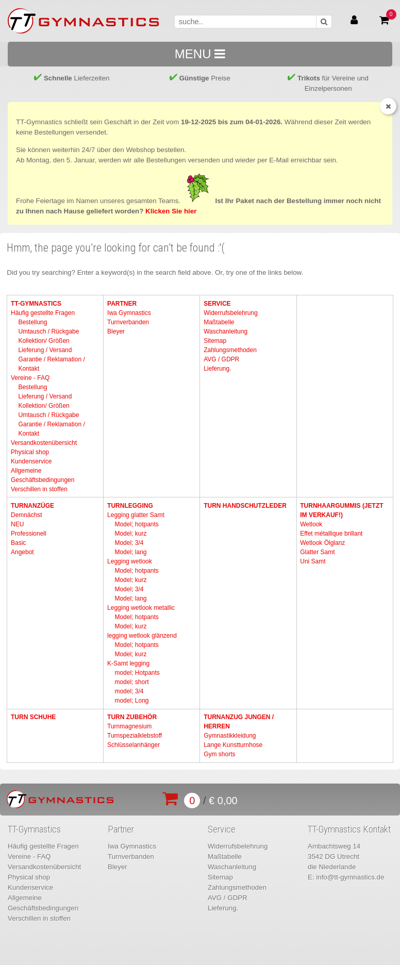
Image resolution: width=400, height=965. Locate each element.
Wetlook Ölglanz (322, 542)
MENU (200, 54)
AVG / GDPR (221, 359)
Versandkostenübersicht (44, 442)
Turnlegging (130, 505)
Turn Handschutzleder (245, 505)
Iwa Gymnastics (129, 313)
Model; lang (130, 552)
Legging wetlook (129, 561)
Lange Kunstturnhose (233, 744)
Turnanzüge (32, 505)
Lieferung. (217, 368)
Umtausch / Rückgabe (48, 331)
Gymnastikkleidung (230, 735)
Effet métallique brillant (331, 533)
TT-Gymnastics (36, 303)
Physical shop (30, 452)
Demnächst (26, 515)
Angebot (22, 552)
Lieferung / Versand (45, 350)
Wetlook (311, 524)
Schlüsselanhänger (133, 744)
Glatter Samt (317, 552)
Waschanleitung (225, 331)
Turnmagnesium (129, 726)
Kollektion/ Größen (43, 340)
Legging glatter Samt (135, 515)
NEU (17, 524)
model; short (131, 682)
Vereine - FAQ (30, 377)
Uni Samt (312, 561)
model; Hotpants (136, 672)
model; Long (131, 700)
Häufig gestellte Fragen (43, 313)
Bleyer (116, 331)
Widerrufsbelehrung (231, 313)
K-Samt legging (128, 663)
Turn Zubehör (132, 717)
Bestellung (32, 322)
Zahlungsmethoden (230, 350)
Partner (122, 303)
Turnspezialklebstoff (134, 735)
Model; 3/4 (128, 542)
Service (217, 303)
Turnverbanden (128, 322)
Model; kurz (130, 533)
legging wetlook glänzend (142, 635)
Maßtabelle (219, 322)
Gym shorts (219, 754)
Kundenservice (31, 461)
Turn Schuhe (33, 717)
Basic (18, 542)
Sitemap (215, 340)
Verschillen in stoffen (39, 489)
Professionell (28, 533)
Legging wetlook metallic (141, 607)
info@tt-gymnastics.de (350, 877)
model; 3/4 (128, 691)
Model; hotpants (136, 524)
